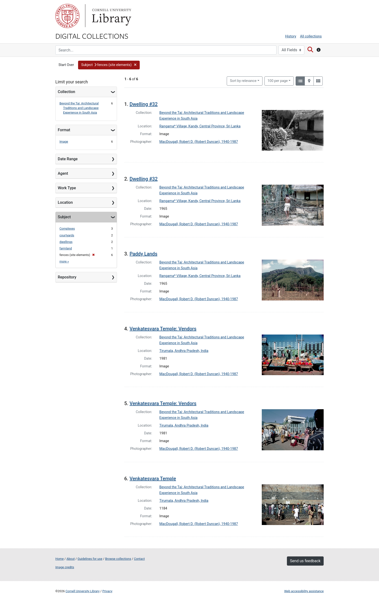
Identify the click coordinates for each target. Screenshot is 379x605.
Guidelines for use (90, 559)
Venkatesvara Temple (153, 478)
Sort (243, 81)
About (70, 559)
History (290, 36)
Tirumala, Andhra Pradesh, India (183, 351)
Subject (64, 217)
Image (63, 141)
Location (65, 202)
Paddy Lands (143, 254)
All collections (311, 36)
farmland (65, 248)
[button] (109, 65)
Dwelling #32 (144, 104)
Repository (67, 277)
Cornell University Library (83, 591)
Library (111, 16)
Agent (63, 173)
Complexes (67, 228)
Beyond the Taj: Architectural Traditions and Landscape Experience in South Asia (79, 108)
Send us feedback (305, 561)
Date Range (68, 159)
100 (278, 80)
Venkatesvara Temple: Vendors (163, 329)
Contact (139, 559)
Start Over (66, 65)
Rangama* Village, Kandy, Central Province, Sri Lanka (200, 126)
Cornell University (67, 16)
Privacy (107, 591)
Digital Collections (91, 36)
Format (64, 130)
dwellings (66, 242)
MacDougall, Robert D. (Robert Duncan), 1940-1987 (198, 142)
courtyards (66, 235)
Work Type (67, 188)
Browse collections (118, 559)
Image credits (64, 567)
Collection (66, 91)
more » (64, 261)
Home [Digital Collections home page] (59, 559)
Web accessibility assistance (304, 591)
